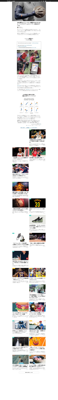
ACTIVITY (31, 321)
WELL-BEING (31, 303)
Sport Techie (40, 124)
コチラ (28, 119)
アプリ (23, 117)
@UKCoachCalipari (35, 43)
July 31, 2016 (34, 48)
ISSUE (30, 130)
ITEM (30, 199)
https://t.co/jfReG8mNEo (28, 45)
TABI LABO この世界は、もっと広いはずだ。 (29, 128)
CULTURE (14, 148)
